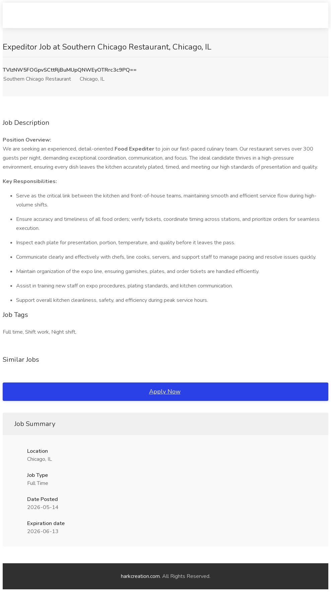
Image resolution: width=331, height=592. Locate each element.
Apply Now (165, 392)
